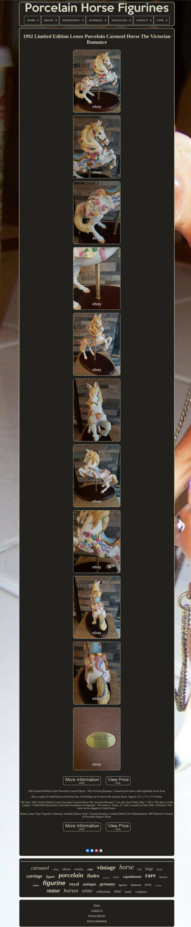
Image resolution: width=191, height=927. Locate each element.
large (149, 869)
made (128, 891)
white (87, 890)
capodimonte (132, 877)
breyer (159, 869)
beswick (136, 885)
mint (117, 891)
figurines (123, 885)
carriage (34, 876)
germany (107, 884)
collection (103, 891)
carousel (40, 868)
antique (89, 884)
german (106, 878)
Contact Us (97, 910)
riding (55, 869)
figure (50, 877)
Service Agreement (97, 921)
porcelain (71, 875)
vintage (106, 867)
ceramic (79, 869)
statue (53, 890)
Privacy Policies (96, 915)
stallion (36, 886)
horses (71, 890)
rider (90, 869)
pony (148, 884)
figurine (54, 882)
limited (163, 877)
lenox (116, 877)
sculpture (141, 891)
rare (150, 875)
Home (97, 905)
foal (139, 869)
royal (74, 884)
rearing (158, 885)
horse (126, 867)
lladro (93, 876)
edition (66, 869)
